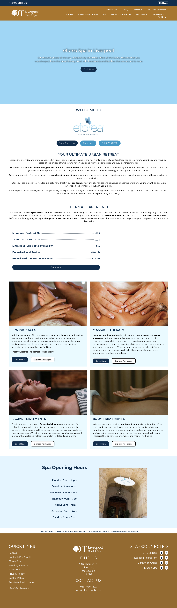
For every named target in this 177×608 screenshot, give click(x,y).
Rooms (69, 14)
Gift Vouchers (111, 10)
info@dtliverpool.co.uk (88, 590)
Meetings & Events (121, 14)
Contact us (137, 10)
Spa (104, 14)
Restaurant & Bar (88, 14)
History (125, 10)
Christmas (157, 14)
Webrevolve (24, 588)
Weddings (141, 14)
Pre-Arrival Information (156, 10)
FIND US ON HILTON (19, 3)
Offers (162, 17)
